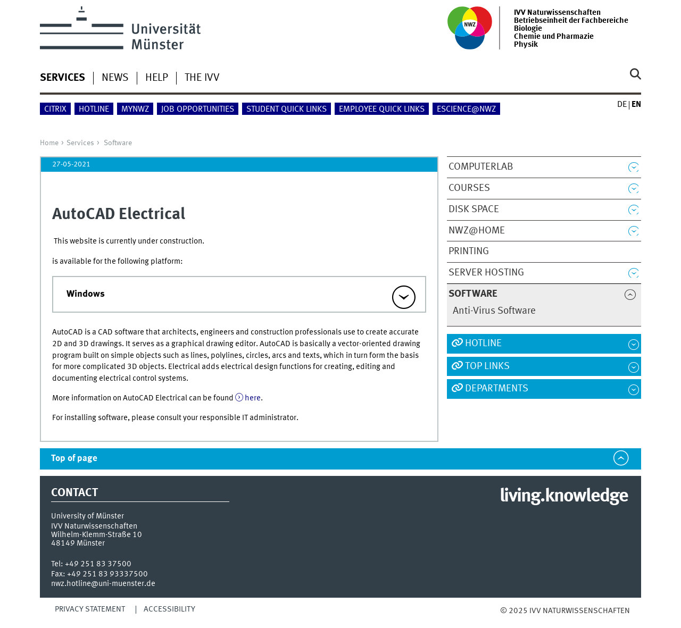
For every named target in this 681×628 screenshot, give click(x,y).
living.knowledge (564, 496)
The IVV (202, 78)
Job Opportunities (197, 109)
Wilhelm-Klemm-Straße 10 (96, 535)
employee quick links (382, 109)
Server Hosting (486, 273)
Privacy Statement (90, 609)
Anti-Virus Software (494, 311)
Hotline (94, 109)
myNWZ (135, 109)
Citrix (55, 109)
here (253, 398)
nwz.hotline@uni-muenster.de (103, 584)
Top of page (74, 458)
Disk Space (474, 209)
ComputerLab (481, 167)
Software (118, 143)
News (115, 78)
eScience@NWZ (466, 109)
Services (80, 143)
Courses (469, 188)
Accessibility (169, 609)
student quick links (286, 109)
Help (156, 78)
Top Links (487, 366)
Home (49, 143)
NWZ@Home (477, 231)
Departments (496, 388)
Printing (469, 251)
